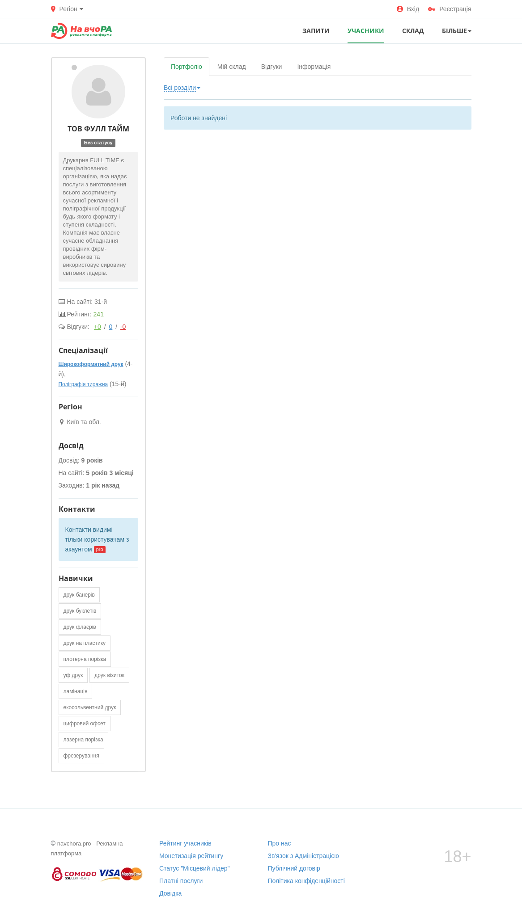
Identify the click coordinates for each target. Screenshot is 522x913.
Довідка (170, 893)
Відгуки (271, 66)
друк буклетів (80, 611)
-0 (123, 326)
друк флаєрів (80, 627)
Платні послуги (181, 880)
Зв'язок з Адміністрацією (303, 855)
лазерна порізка (83, 739)
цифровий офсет (85, 723)
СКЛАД (413, 30)
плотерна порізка (85, 659)
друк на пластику (85, 643)
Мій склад (231, 66)
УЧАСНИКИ (366, 30)
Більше (456, 30)
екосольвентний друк (90, 707)
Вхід (408, 9)
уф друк (73, 675)
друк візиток (109, 675)
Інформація (314, 66)
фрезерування (81, 756)
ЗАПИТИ (316, 30)
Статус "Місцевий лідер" (194, 868)
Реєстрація (449, 9)
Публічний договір (294, 868)
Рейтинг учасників (185, 843)
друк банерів (79, 595)
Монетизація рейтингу (191, 855)
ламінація (76, 691)
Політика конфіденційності (306, 880)
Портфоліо (186, 66)
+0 (97, 326)
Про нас (279, 843)
